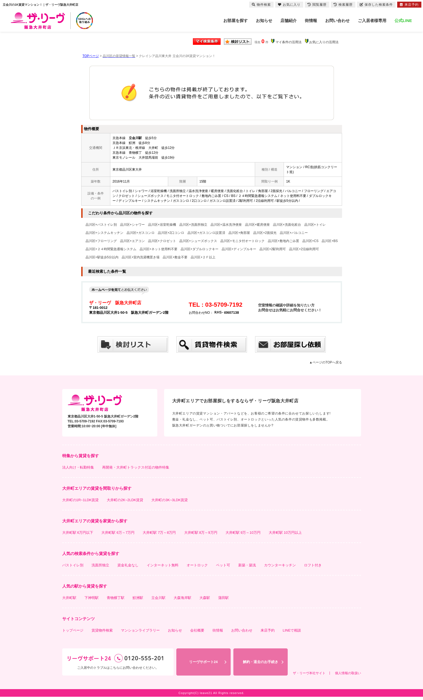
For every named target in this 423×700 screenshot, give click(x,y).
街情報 (311, 20)
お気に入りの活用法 (324, 42)
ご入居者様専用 (372, 20)
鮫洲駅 (138, 598)
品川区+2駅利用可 (272, 249)
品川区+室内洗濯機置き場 (140, 257)
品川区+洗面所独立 (193, 225)
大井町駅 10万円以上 (285, 533)
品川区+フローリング (101, 241)
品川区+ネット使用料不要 (158, 249)
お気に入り (289, 5)
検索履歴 (343, 5)
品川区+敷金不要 (175, 257)
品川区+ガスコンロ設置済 (206, 233)
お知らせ (264, 20)
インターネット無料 (162, 565)
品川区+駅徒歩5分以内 (102, 257)
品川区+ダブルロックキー (199, 249)
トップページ (72, 630)
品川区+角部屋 (239, 233)
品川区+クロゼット (162, 241)
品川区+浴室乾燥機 (162, 225)
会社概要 (197, 630)
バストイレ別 (72, 565)
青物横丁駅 (115, 598)
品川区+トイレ (315, 225)
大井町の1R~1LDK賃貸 (80, 500)
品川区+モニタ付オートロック (242, 241)
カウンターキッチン (280, 565)
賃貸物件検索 (102, 630)
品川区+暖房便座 (257, 225)
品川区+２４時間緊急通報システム (111, 249)
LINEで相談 (292, 630)
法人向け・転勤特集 (78, 467)
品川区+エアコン (132, 241)
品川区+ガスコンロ (141, 233)
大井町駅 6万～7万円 (117, 533)
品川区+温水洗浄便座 (226, 225)
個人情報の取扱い (348, 673)
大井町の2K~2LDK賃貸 (125, 500)
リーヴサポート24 (203, 662)
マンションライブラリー (140, 630)
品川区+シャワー (132, 225)
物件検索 (261, 5)
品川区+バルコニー (294, 233)
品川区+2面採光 (265, 233)
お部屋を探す (235, 20)
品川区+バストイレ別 (101, 225)
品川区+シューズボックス (198, 241)
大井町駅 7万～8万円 (159, 533)
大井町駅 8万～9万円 (200, 533)
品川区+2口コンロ (171, 233)
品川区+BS (330, 241)
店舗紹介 (288, 20)
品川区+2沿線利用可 (304, 249)
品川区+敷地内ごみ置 (283, 241)
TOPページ (91, 56)
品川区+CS (310, 241)
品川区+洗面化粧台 (287, 225)
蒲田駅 (223, 598)
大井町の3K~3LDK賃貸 (169, 500)
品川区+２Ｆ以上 (203, 257)
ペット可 (223, 565)
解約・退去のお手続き (260, 662)
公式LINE (403, 20)
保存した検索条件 (376, 5)
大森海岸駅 (182, 598)
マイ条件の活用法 (288, 42)
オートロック (197, 565)
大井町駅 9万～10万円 (243, 533)
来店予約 (268, 630)
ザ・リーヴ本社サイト (309, 673)
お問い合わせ (337, 20)
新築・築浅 (247, 565)
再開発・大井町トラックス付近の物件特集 (135, 467)
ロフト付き (313, 565)
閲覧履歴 (317, 5)
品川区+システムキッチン (104, 233)
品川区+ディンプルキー (239, 249)
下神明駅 (91, 598)
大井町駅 (69, 598)
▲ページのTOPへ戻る (325, 362)
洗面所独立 (100, 565)
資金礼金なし (128, 565)
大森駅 (204, 598)
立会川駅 (158, 598)
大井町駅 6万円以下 (77, 533)
